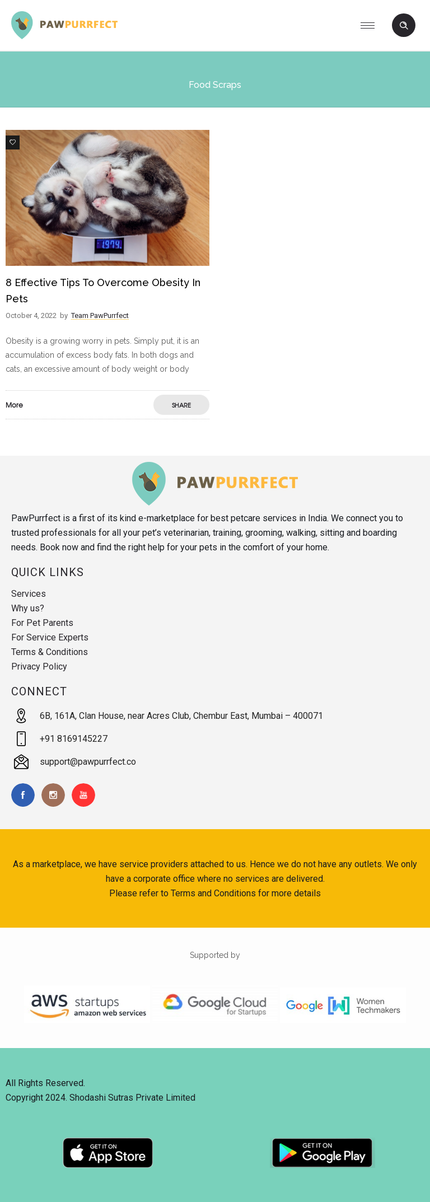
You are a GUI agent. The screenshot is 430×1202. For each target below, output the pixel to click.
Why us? (27, 608)
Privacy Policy (39, 666)
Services (28, 593)
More (14, 405)
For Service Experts (49, 637)
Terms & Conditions (49, 652)
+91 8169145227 (74, 738)
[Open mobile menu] (372, 25)
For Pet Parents (42, 623)
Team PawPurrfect (100, 315)
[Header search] (404, 26)
